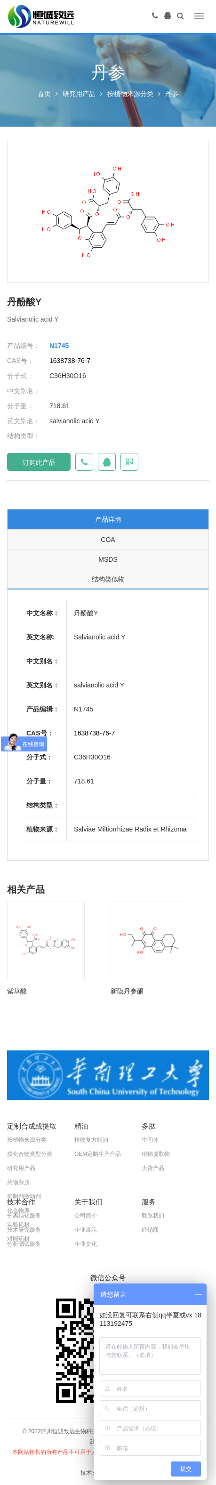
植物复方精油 (91, 1140)
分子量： (20, 406)
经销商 (150, 1230)
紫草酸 (17, 991)
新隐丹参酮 (127, 991)
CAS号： (20, 360)
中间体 (150, 1140)
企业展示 (85, 1230)
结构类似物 (108, 579)
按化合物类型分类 (29, 1154)
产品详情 (108, 519)
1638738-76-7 (69, 360)
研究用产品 (79, 93)
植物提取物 (156, 1154)
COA (108, 539)
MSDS (107, 559)
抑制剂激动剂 (24, 1196)
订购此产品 (39, 462)
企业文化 (85, 1244)
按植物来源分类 (130, 93)
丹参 (171, 93)
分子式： (20, 375)
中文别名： (23, 391)
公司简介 (85, 1215)
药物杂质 (18, 1182)
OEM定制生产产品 (97, 1154)
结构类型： (23, 436)
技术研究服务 (24, 1230)
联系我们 (153, 1215)
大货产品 (153, 1168)
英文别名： (23, 421)
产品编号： (23, 345)
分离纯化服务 (24, 1215)
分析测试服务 (24, 1244)
